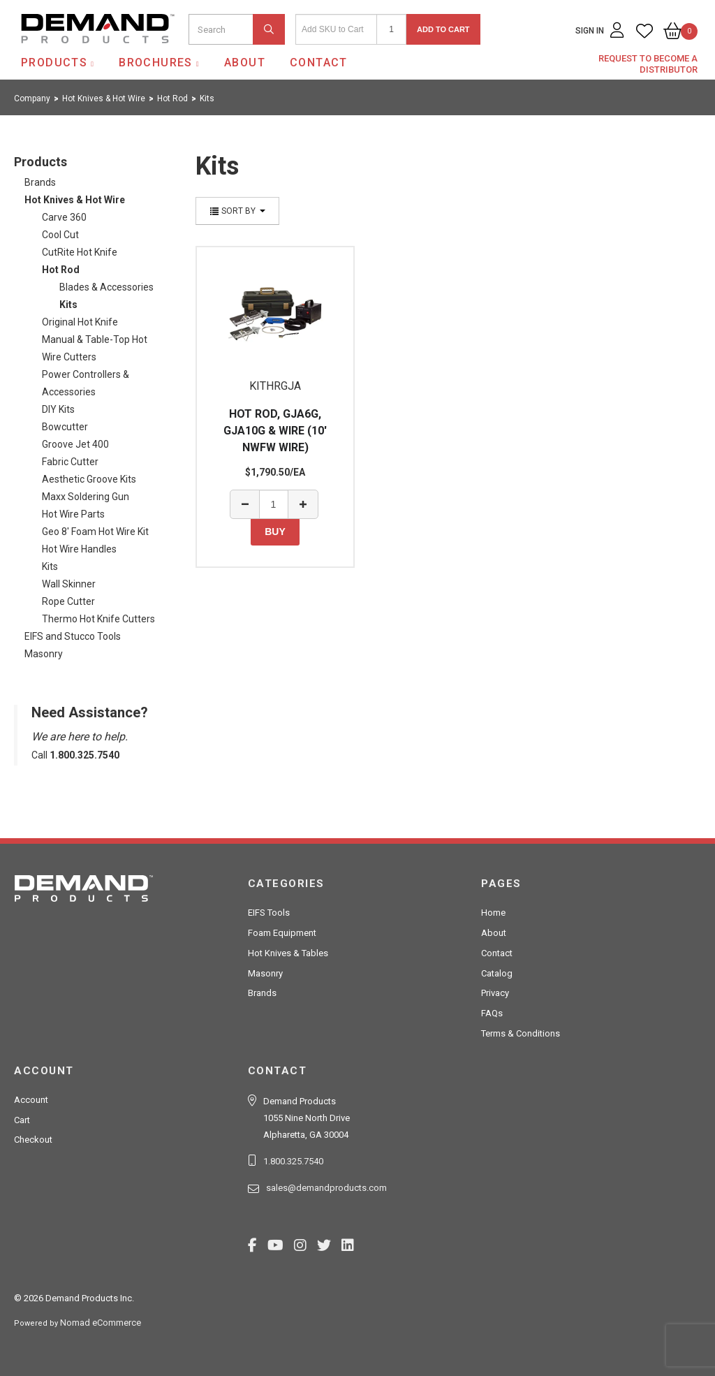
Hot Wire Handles (79, 549)
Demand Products (65, 55)
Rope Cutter (68, 601)
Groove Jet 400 (75, 444)
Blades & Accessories (106, 287)
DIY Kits (58, 409)
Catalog (497, 973)
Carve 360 (64, 217)
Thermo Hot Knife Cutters (98, 618)
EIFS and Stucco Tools (72, 636)
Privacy (495, 993)
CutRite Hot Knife (79, 252)
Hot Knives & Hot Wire (74, 199)
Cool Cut (60, 234)
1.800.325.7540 (293, 1161)
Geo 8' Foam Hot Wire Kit (95, 531)
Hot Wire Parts (73, 514)
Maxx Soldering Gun (85, 496)
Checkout (33, 1139)
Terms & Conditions (520, 1033)
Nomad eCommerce (100, 1322)
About (244, 62)
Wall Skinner (69, 584)
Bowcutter (65, 426)
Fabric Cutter (70, 461)
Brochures (156, 62)
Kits (68, 304)
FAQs (492, 1013)
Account (31, 1100)
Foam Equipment (282, 933)
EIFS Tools (269, 912)
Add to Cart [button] (443, 29)
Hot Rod (61, 269)
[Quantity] (391, 29)
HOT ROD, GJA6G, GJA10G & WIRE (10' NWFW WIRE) (275, 430)
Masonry (43, 653)
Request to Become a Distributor (648, 64)
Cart (22, 1120)
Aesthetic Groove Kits (89, 479)
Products (54, 62)
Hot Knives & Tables (288, 953)
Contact (319, 62)
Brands (40, 182)
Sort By (237, 211)
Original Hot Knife (80, 322)
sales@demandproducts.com (326, 1188)
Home (493, 912)
